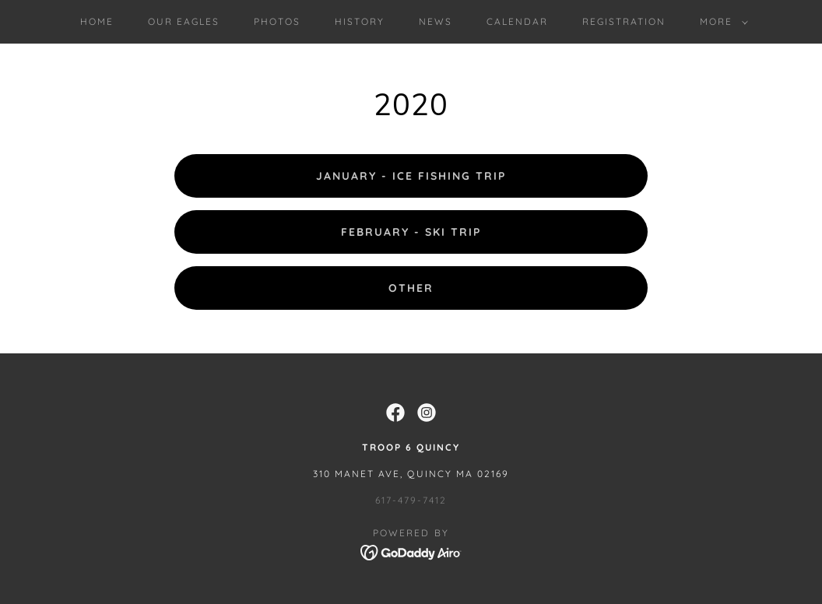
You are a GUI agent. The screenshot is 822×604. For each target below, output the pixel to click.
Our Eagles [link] (184, 21)
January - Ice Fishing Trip (411, 176)
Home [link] (97, 21)
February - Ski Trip (411, 232)
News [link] (435, 21)
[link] (395, 412)
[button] (720, 21)
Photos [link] (277, 21)
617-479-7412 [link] (411, 500)
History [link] (360, 21)
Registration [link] (624, 21)
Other (411, 288)
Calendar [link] (517, 21)
